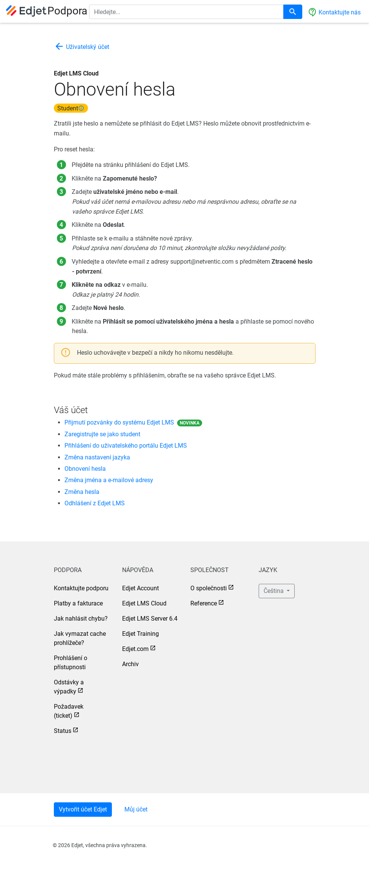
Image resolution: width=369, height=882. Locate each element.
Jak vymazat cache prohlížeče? (80, 638)
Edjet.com (135, 648)
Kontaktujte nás (334, 12)
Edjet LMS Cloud (144, 603)
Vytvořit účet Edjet (83, 809)
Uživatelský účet (81, 46)
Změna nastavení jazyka (97, 457)
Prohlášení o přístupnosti (70, 662)
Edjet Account (140, 588)
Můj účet (136, 809)
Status (62, 730)
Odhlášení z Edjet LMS (94, 503)
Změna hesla (81, 491)
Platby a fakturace (78, 603)
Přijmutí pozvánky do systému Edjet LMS (119, 422)
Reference (203, 603)
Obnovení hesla (85, 468)
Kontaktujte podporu (81, 588)
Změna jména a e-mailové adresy (108, 480)
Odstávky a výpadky (69, 687)
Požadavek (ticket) (68, 711)
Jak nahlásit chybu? (81, 618)
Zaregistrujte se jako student (102, 434)
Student (70, 108)
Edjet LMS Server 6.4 (149, 618)
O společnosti (208, 588)
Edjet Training (140, 633)
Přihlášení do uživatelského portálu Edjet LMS (125, 445)
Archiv (130, 664)
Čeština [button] (274, 590)
